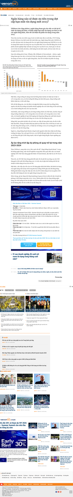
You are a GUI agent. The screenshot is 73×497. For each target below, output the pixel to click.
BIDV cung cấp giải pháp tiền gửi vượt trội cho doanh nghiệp (37, 325)
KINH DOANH (49, 8)
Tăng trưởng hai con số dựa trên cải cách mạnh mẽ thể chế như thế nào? (11, 310)
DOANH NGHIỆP (43, 8)
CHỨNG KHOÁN (36, 8)
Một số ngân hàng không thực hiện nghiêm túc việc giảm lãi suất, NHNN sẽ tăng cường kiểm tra (38, 315)
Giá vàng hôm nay (5, 475)
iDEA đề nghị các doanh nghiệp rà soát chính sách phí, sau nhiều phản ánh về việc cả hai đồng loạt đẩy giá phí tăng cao (66, 460)
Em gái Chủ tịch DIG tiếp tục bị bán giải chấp (7, 385)
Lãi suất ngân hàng (58, 475)
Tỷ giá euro (31, 475)
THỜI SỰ (5, 8)
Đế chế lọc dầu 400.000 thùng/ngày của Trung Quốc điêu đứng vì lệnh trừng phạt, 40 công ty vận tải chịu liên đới (7, 408)
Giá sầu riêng (13, 477)
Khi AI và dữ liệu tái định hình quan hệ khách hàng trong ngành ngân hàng (38, 321)
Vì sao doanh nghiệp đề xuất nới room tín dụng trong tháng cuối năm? (26, 256)
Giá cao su (30, 477)
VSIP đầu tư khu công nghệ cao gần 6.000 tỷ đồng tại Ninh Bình (19, 359)
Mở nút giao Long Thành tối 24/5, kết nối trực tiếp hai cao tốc (44, 436)
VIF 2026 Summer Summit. (34, 235)
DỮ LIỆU (55, 8)
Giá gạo (24, 477)
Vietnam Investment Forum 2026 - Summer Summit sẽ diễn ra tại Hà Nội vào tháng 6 (17, 460)
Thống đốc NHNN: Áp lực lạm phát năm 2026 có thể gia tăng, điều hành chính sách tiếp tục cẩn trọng (12, 320)
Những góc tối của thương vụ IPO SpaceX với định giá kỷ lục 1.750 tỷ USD (41, 407)
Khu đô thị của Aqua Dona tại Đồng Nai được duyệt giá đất (24, 406)
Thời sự (39, 440)
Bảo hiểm (27, 15)
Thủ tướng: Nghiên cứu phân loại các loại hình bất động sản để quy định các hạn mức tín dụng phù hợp (12, 325)
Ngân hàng (11, 15)
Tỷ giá (32, 15)
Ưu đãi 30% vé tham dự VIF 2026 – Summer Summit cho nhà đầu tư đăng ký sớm (13, 425)
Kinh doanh (62, 466)
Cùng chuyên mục (32, 294)
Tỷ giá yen (25, 475)
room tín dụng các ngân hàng (22, 290)
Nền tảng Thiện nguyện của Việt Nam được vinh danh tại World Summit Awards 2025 (37, 310)
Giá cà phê (43, 475)
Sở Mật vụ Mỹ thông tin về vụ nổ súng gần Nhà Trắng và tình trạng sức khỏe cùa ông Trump (24, 366)
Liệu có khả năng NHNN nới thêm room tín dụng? (30, 268)
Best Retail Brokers (37, 477)
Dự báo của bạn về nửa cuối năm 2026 (44, 244)
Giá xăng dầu (66, 475)
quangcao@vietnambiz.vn (63, 489)
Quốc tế (3, 342)
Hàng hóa (4, 348)
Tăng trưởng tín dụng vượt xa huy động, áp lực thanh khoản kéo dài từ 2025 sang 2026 (11, 330)
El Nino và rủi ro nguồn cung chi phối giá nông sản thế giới (17, 346)
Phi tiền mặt (39, 15)
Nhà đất (4, 361)
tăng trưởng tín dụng (9, 290)
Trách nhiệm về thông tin (7, 495)
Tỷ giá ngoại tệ (14, 475)
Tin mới (5, 337)
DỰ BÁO (9, 8)
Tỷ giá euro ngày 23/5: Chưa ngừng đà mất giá (37, 318)
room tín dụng (32, 290)
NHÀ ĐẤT (30, 8)
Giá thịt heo (19, 477)
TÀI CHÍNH (25, 8)
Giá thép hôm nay (5, 477)
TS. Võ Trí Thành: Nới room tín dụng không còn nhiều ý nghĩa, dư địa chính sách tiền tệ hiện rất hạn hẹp (40, 272)
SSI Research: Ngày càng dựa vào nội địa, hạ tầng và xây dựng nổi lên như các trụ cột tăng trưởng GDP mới (12, 315)
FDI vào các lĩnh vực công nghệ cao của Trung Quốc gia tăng (18, 340)
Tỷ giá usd (20, 475)
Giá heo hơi (37, 475)
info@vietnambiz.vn (9, 494)
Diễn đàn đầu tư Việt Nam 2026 (48, 477)
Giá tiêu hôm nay (49, 475)
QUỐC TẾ (19, 8)
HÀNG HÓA (15, 8)
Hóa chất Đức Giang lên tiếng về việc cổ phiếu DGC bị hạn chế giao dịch (44, 459)
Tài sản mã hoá (19, 15)
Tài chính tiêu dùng (49, 15)
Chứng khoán (2, 389)
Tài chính (4, 15)
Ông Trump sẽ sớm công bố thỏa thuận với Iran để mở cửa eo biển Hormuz (42, 386)
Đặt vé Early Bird (28, 244)
